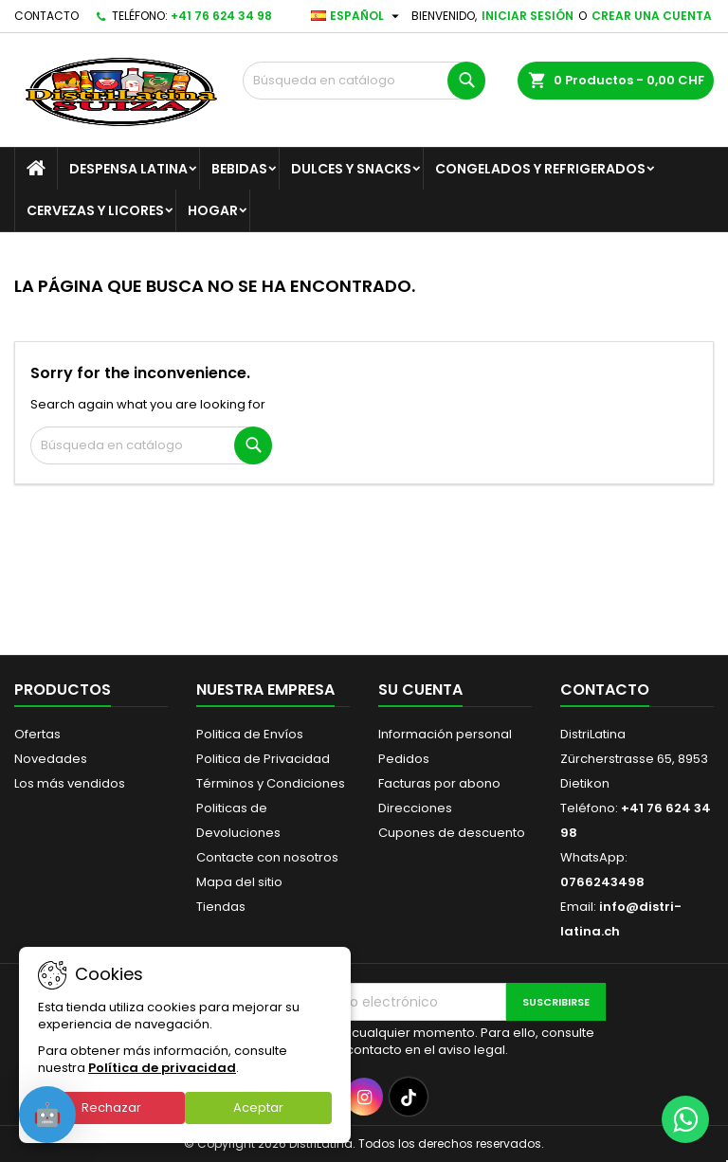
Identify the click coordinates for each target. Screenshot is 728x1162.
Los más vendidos (69, 783)
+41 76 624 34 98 (221, 16)
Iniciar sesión (527, 16)
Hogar (213, 210)
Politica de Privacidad (263, 759)
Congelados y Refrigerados (540, 168)
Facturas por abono (439, 783)
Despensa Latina (128, 168)
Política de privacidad (162, 1068)
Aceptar (258, 1107)
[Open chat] (47, 1114)
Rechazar (111, 1107)
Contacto (46, 16)
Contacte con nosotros (267, 857)
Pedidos (403, 759)
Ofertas (37, 734)
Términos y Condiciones (270, 783)
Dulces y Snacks (351, 168)
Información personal (445, 734)
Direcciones (415, 808)
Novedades (50, 759)
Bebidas (239, 168)
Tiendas (221, 907)
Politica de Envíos (249, 734)
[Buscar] (364, 81)
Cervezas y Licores (95, 210)
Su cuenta (420, 689)
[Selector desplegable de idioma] (357, 16)
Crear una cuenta (652, 16)
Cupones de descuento (451, 833)
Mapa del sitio (239, 882)
